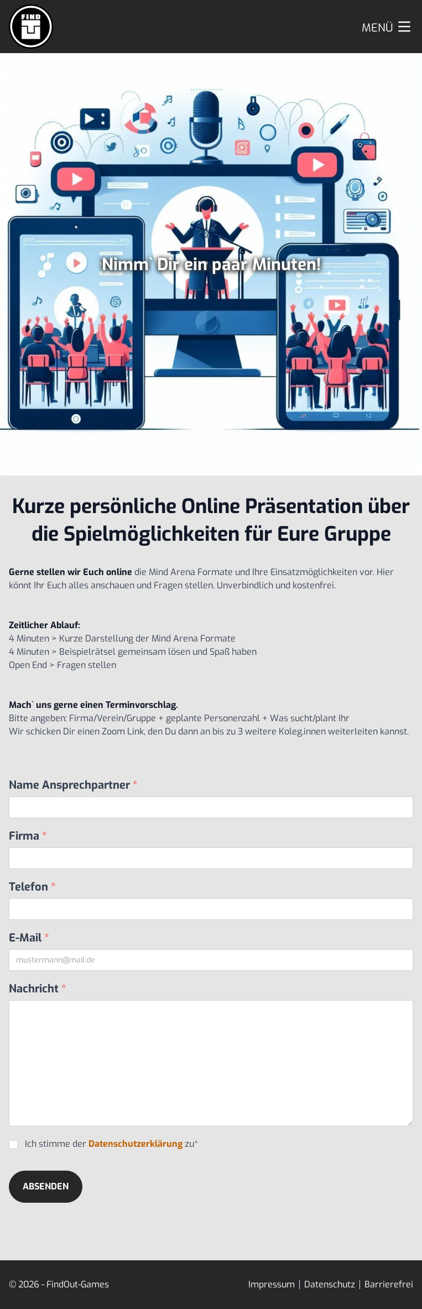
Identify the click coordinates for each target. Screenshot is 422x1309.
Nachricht (37, 989)
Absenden (46, 1186)
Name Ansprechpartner (73, 785)
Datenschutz (329, 1284)
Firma (28, 836)
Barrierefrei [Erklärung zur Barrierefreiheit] (388, 1284)
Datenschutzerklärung (135, 1144)
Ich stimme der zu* (111, 1144)
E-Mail (29, 938)
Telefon (32, 887)
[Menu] (387, 26)
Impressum (271, 1284)
